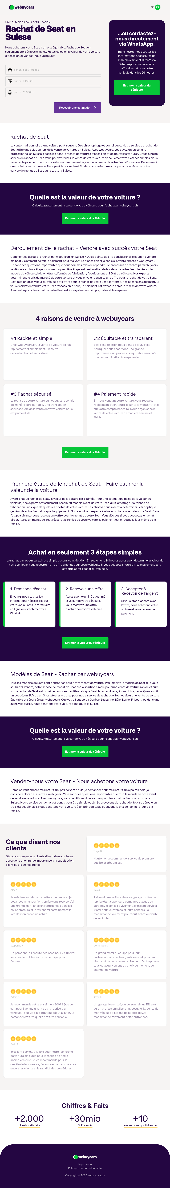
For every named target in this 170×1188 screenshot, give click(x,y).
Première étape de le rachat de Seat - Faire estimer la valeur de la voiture (77, 487)
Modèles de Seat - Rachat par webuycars (62, 674)
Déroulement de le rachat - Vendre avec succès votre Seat (83, 248)
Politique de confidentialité (85, 1168)
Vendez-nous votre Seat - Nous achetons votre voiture (79, 781)
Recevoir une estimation (77, 107)
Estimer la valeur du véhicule (137, 87)
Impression (85, 1164)
